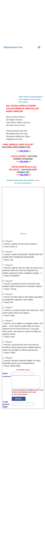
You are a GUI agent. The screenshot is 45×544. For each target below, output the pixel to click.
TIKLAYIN (24, 151)
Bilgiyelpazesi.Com (13, 47)
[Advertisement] (24, 36)
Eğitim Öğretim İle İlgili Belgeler (30, 97)
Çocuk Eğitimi (24, 99)
